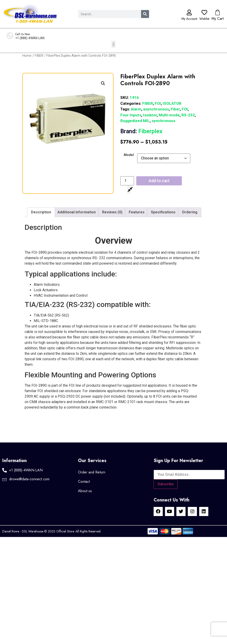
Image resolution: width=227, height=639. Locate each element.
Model (129, 155)
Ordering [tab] (189, 212)
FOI (158, 103)
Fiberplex (141, 131)
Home (26, 56)
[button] (113, 44)
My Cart (218, 18)
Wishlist (204, 18)
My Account (189, 18)
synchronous (163, 120)
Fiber (175, 109)
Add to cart (159, 180)
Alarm (136, 109)
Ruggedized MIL (135, 120)
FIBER (39, 56)
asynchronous (156, 109)
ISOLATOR (172, 103)
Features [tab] (136, 212)
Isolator (150, 115)
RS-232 (188, 115)
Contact (84, 481)
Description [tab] (41, 212)
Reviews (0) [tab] (112, 212)
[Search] (145, 14)
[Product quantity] (127, 180)
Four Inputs (130, 115)
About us (85, 490)
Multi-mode (169, 115)
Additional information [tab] (76, 212)
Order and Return (91, 472)
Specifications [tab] (163, 212)
